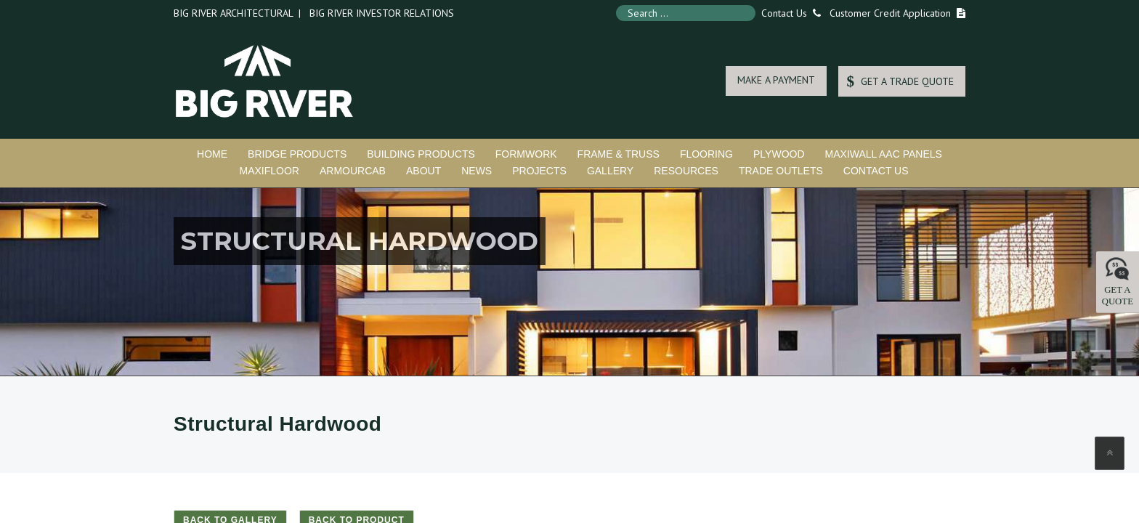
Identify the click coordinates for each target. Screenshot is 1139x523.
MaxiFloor (269, 171)
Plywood (779, 154)
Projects (539, 171)
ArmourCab (353, 171)
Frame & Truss (618, 154)
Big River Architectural (233, 13)
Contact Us (788, 13)
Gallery (610, 171)
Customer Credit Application (890, 13)
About (423, 171)
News (476, 171)
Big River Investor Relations (381, 13)
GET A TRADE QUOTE (900, 81)
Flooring (706, 154)
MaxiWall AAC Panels (883, 154)
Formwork (526, 154)
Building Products (421, 154)
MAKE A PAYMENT (776, 79)
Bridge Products (297, 154)
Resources (686, 171)
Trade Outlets (781, 171)
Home (212, 154)
